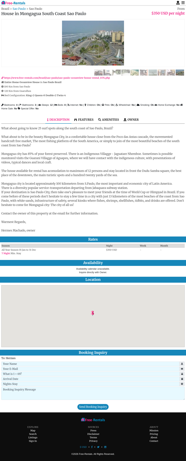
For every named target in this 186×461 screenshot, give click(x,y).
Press (93, 430)
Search (33, 434)
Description (58, 119)
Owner (131, 119)
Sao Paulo (19, 9)
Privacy (93, 440)
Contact (154, 440)
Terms (93, 437)
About (153, 437)
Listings (32, 437)
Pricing (154, 434)
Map (32, 430)
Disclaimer (93, 434)
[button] (99, 313)
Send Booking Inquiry (93, 407)
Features (83, 119)
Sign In (33, 440)
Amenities (108, 119)
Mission (153, 430)
